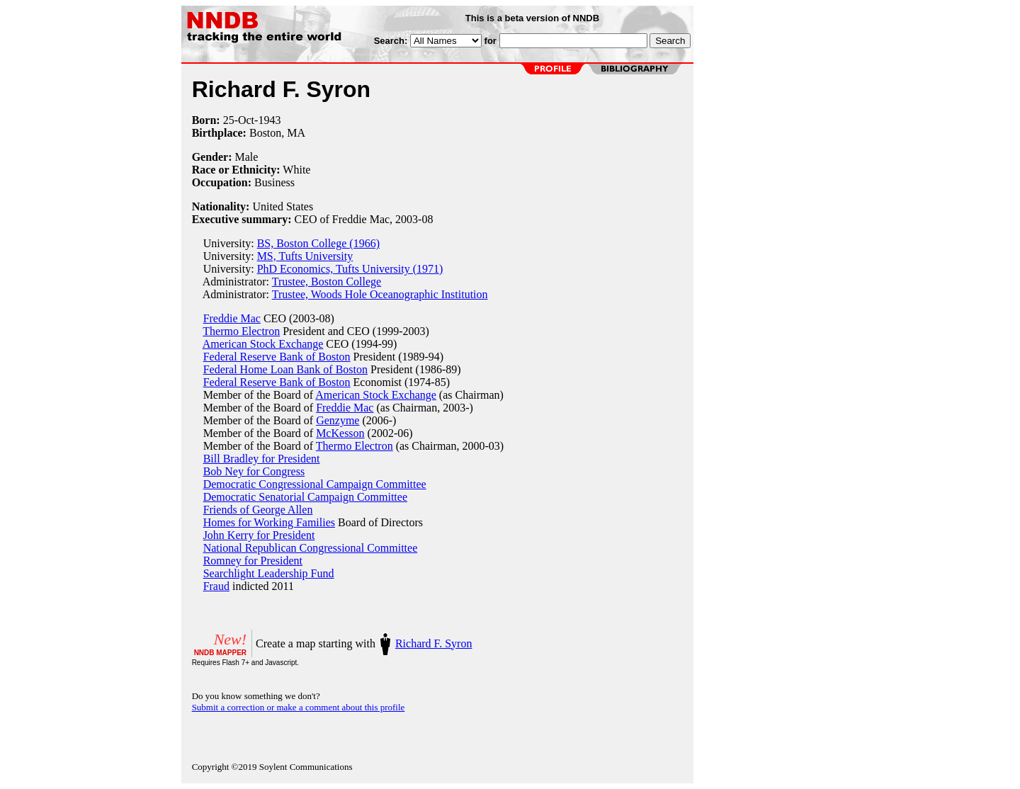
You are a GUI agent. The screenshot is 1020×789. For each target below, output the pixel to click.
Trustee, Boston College (327, 282)
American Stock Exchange (263, 344)
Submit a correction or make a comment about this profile (298, 707)
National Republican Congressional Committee (310, 548)
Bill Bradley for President (261, 459)
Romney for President (252, 561)
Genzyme (337, 420)
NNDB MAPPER (220, 653)
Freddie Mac (232, 318)
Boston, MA (277, 133)
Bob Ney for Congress (254, 471)
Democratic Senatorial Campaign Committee (305, 497)
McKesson (340, 433)
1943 (269, 120)
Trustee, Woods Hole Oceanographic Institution (380, 294)
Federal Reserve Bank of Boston (277, 357)
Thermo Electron (241, 331)
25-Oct (238, 120)
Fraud (216, 586)
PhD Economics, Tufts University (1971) (350, 269)
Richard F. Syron (433, 643)
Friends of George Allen (258, 510)
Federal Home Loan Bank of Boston (285, 369)
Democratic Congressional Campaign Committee (314, 484)
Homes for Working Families (269, 522)
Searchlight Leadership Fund (268, 573)
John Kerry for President (259, 535)
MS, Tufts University (305, 256)
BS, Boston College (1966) (318, 243)
